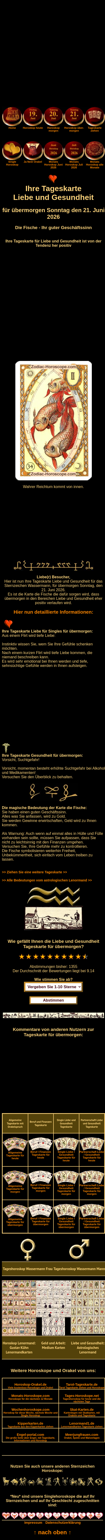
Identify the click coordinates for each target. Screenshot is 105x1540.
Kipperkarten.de (30, 1425)
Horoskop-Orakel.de (30, 1386)
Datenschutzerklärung (63, 1522)
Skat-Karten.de (82, 1412)
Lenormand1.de (82, 1425)
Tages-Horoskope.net (82, 1398)
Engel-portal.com (30, 1437)
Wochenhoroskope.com (30, 1412)
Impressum (33, 1522)
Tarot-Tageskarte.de (82, 1386)
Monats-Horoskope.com (30, 1397)
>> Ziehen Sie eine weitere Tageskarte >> (34, 872)
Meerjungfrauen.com (81, 1436)
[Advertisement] (52, 54)
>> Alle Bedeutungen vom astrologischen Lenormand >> (47, 880)
